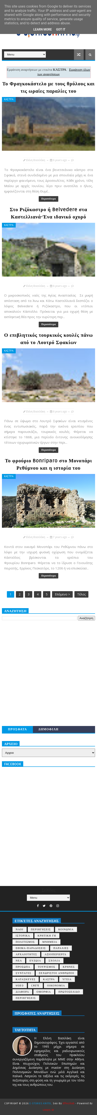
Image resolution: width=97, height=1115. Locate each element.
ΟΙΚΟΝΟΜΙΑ (56, 985)
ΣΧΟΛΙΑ (54, 960)
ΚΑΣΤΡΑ (9, 99)
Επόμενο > (62, 594)
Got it (60, 29)
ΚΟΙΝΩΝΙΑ (66, 929)
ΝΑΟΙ (19, 929)
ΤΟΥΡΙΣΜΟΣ (46, 967)
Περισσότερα (48, 198)
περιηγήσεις (26, 998)
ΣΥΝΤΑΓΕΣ (23, 973)
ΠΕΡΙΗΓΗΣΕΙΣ (41, 929)
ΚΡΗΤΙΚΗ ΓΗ (47, 935)
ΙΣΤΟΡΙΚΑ (23, 935)
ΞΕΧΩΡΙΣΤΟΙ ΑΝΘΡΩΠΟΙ (56, 973)
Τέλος (81, 594)
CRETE (35, 985)
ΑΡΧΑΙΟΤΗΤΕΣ (26, 954)
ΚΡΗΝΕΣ (69, 967)
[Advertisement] (48, 673)
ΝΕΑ (19, 960)
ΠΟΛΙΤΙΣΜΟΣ (25, 942)
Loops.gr (48, 1110)
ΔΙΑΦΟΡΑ (22, 992)
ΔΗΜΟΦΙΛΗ (48, 729)
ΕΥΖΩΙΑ (35, 960)
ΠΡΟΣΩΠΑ (23, 967)
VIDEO (20, 985)
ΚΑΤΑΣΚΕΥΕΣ (25, 979)
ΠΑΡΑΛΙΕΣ (61, 948)
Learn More (42, 29)
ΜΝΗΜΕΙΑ (49, 942)
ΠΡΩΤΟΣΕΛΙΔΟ (69, 992)
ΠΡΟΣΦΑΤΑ (17, 729)
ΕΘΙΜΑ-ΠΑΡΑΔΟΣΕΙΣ (31, 948)
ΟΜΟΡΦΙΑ (44, 992)
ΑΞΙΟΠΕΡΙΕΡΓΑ (55, 954)
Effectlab (69, 1103)
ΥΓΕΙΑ (67, 979)
